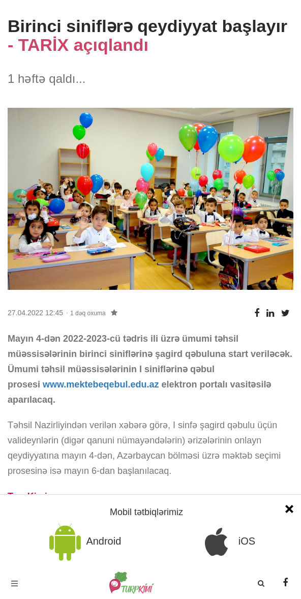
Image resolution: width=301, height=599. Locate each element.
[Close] (289, 507)
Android (83, 542)
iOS (226, 542)
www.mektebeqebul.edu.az (101, 384)
